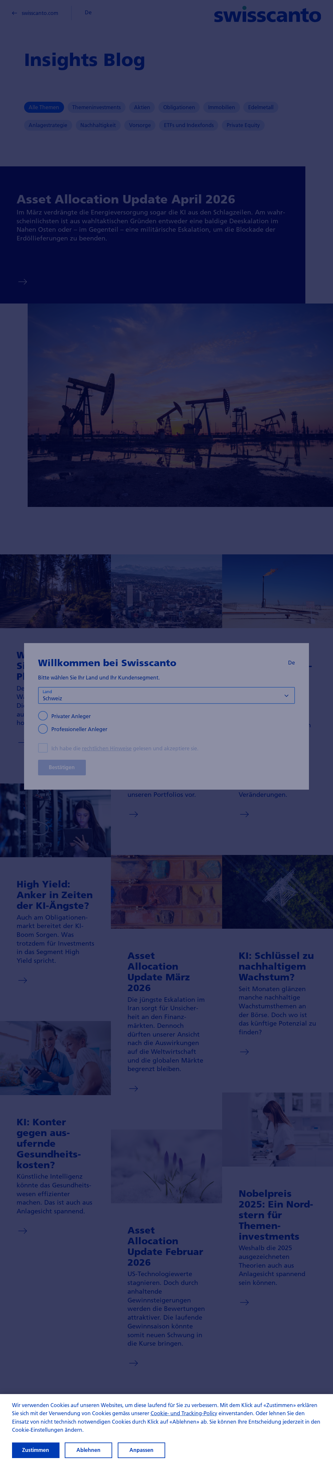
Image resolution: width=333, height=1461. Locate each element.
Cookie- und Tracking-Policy (184, 1419)
